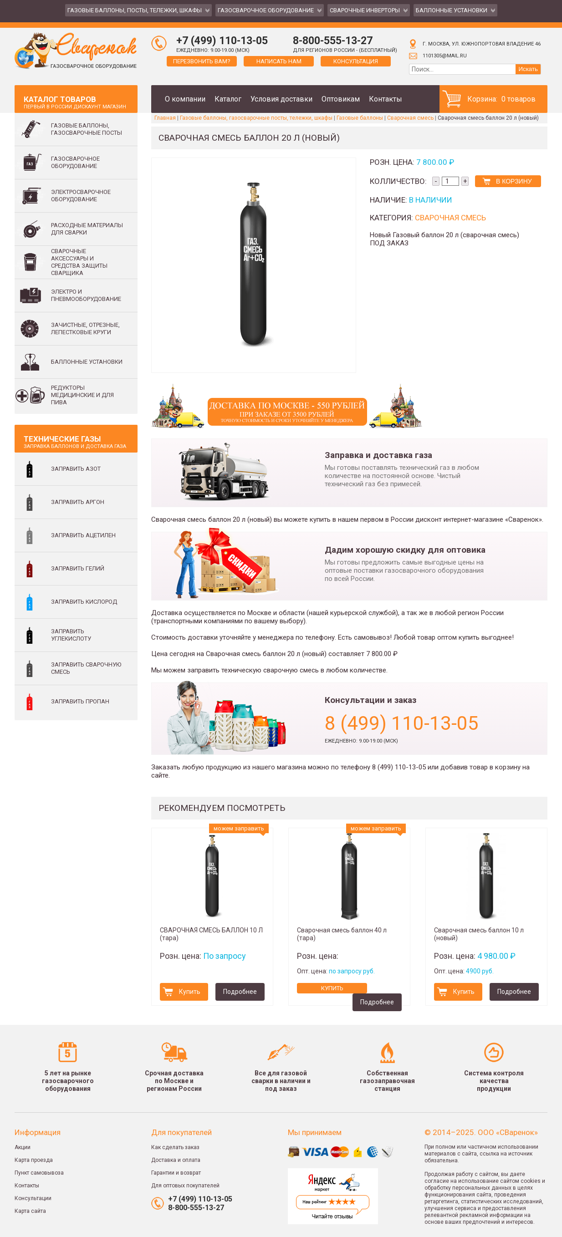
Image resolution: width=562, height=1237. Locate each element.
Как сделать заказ (175, 1147)
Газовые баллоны (360, 118)
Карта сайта (30, 1211)
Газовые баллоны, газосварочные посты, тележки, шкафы (256, 118)
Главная (165, 118)
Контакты (385, 99)
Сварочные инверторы (365, 10)
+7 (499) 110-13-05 (222, 41)
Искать (528, 69)
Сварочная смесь (410, 118)
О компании (185, 99)
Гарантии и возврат (176, 1173)
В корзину (514, 181)
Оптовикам (341, 99)
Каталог (228, 99)
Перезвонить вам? (201, 61)
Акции (23, 1147)
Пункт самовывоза (39, 1173)
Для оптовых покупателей (185, 1185)
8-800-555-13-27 (333, 41)
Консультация (355, 61)
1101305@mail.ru (445, 56)
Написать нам (278, 61)
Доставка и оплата (175, 1160)
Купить (189, 991)
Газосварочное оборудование (266, 10)
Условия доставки (281, 99)
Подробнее (240, 991)
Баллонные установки (451, 10)
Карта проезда (34, 1160)
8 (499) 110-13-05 (402, 723)
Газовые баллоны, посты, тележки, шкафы (134, 10)
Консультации (33, 1198)
